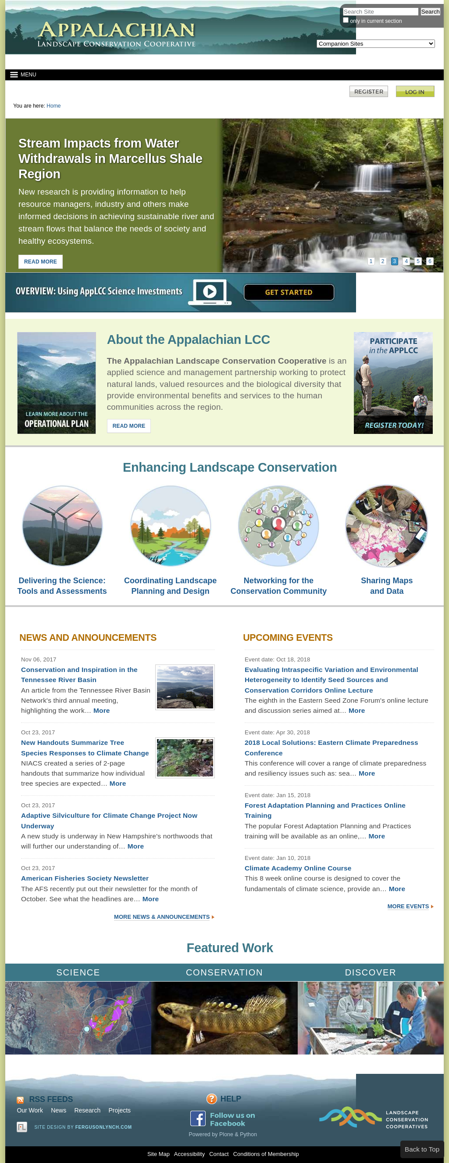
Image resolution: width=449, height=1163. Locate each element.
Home (53, 106)
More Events (408, 906)
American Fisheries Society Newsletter (85, 878)
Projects (119, 1110)
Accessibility (189, 1154)
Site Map (158, 1154)
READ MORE (40, 262)
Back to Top (422, 1149)
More (101, 710)
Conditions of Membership (266, 1154)
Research (87, 1110)
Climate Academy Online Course (298, 868)
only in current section (376, 21)
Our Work (30, 1110)
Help (231, 1098)
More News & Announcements (162, 917)
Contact (218, 1154)
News (58, 1110)
